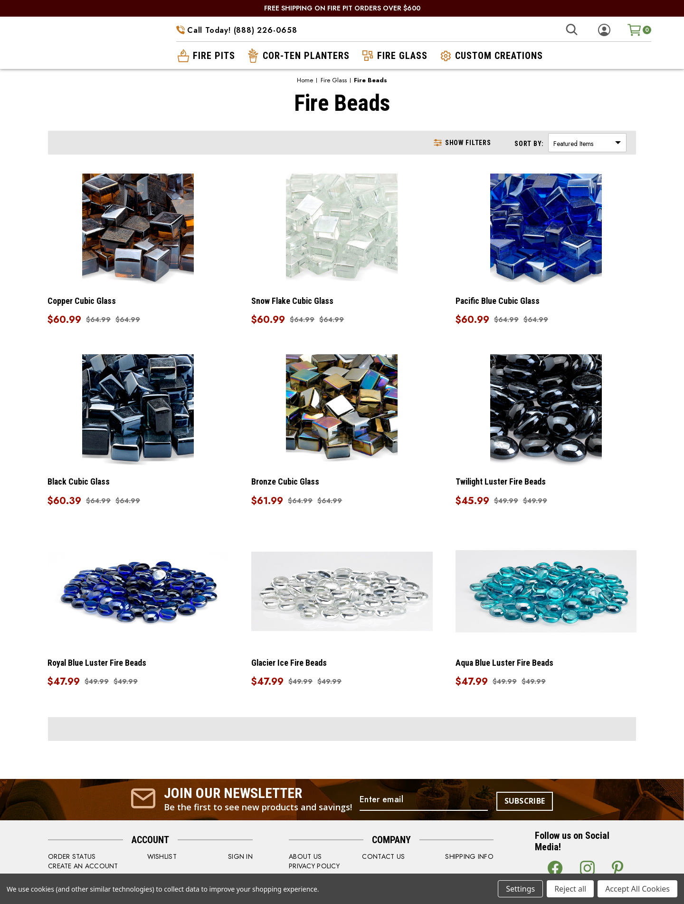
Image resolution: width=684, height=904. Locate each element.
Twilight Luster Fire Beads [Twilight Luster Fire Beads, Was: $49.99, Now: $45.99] (502, 482)
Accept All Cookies (637, 889)
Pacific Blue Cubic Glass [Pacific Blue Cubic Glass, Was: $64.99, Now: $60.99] (499, 301)
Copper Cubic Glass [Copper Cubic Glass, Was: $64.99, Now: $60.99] (83, 301)
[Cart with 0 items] (639, 30)
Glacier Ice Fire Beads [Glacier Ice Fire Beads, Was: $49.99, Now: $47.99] (291, 664)
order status (71, 858)
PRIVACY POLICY (314, 868)
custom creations (490, 55)
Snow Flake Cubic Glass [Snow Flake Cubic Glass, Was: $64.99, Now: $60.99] (294, 301)
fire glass (394, 55)
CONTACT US (383, 858)
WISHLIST (162, 858)
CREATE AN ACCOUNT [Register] (83, 868)
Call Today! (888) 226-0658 (236, 30)
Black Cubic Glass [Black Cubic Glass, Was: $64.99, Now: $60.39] (80, 482)
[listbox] (587, 142)
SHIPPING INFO (469, 858)
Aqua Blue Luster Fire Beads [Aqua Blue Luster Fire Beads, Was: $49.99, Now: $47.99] (505, 664)
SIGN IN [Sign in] (240, 858)
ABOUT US (305, 858)
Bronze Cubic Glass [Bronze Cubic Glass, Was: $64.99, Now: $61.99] (286, 482)
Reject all (570, 889)
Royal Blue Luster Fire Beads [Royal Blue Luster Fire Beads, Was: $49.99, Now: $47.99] (98, 664)
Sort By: (529, 143)
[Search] (571, 30)
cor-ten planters (298, 55)
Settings (520, 889)
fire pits (205, 55)
